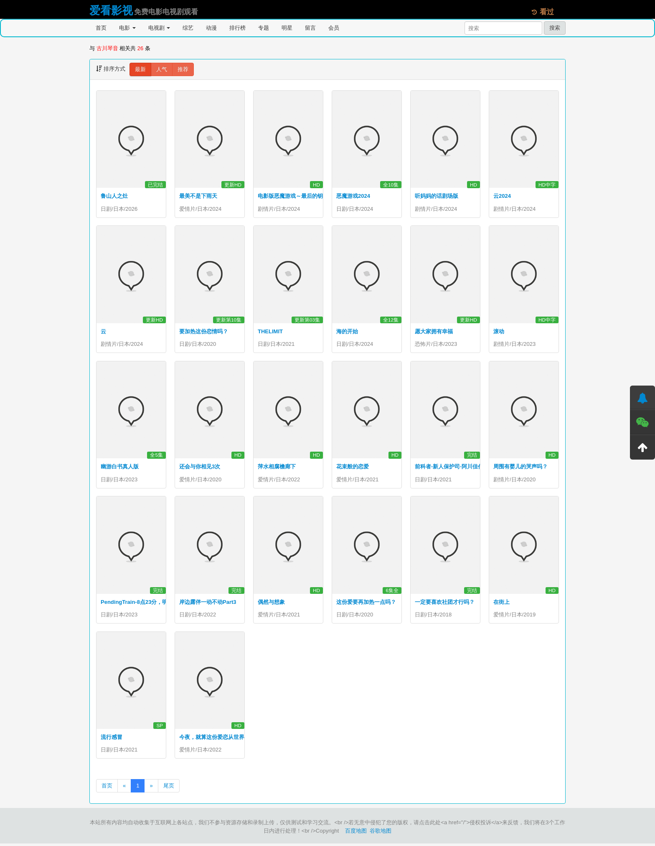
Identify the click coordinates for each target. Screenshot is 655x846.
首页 (101, 28)
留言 (310, 28)
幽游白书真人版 (120, 468)
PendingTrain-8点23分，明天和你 (142, 603)
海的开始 (347, 332)
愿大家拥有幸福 (434, 332)
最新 (140, 69)
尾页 (168, 788)
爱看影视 (111, 10)
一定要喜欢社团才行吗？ (445, 603)
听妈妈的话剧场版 (436, 196)
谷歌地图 (380, 833)
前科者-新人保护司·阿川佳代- (450, 468)
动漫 (211, 28)
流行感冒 (111, 739)
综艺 (188, 28)
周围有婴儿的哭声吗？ (520, 468)
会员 (333, 28)
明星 (287, 28)
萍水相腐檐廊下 (277, 468)
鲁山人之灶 (114, 196)
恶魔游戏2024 (353, 196)
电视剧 (159, 28)
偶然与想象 (271, 603)
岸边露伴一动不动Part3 (207, 603)
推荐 (183, 69)
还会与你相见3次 (199, 468)
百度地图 (356, 833)
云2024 (502, 196)
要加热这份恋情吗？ (203, 332)
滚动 (498, 332)
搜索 (554, 28)
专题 (263, 28)
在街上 (501, 603)
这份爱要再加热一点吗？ (366, 603)
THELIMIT (270, 332)
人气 (161, 69)
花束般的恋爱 (352, 468)
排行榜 (237, 28)
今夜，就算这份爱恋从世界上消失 (220, 739)
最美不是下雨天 (198, 196)
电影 (127, 28)
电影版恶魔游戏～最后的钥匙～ (296, 196)
